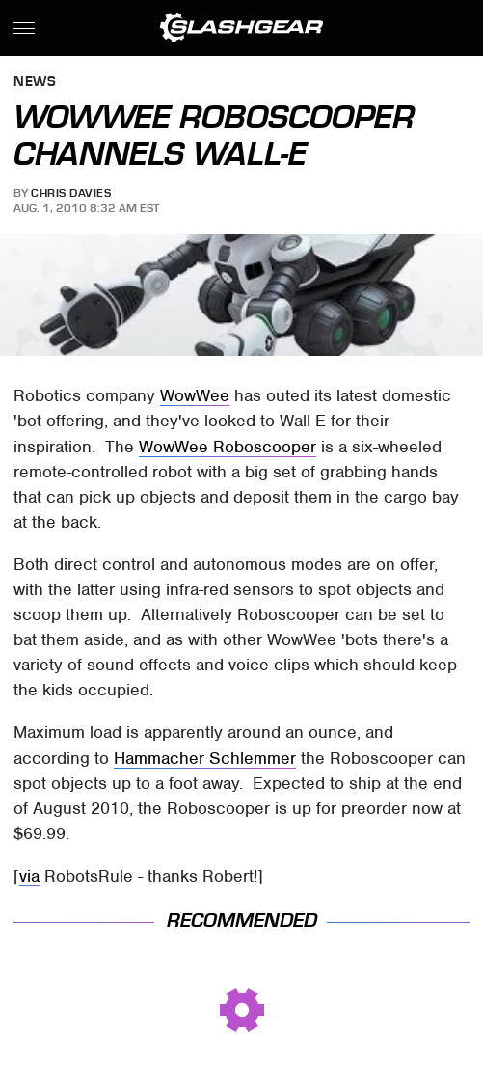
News (34, 82)
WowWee (194, 395)
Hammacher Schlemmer (205, 758)
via (29, 875)
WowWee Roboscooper (227, 446)
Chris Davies (71, 193)
